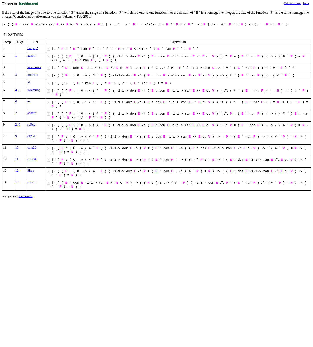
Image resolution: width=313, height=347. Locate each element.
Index (306, 3)
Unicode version (292, 3)
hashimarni (28, 4)
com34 (31, 159)
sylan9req (33, 90)
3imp (30, 170)
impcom (32, 74)
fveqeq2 (32, 48)
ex (28, 101)
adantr (31, 113)
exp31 (31, 136)
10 (16, 147)
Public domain (26, 196)
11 (16, 159)
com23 (31, 147)
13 (16, 182)
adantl (31, 55)
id (28, 82)
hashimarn (34, 67)
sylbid (31, 124)
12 (16, 170)
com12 (31, 182)
